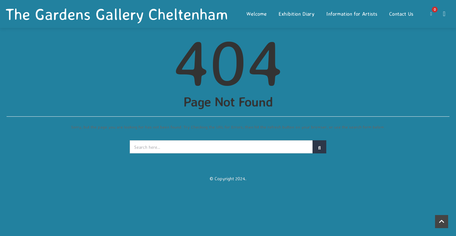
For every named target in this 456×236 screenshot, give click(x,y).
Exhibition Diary (296, 13)
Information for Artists (351, 13)
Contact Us (401, 13)
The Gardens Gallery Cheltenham (116, 14)
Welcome (256, 13)
